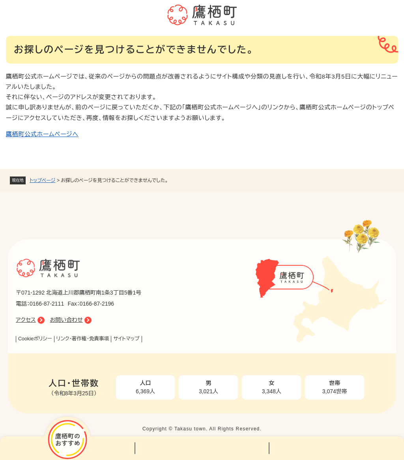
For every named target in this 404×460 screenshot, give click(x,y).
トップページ (43, 180)
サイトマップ (126, 339)
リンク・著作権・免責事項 (82, 339)
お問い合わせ (66, 320)
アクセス (26, 320)
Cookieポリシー (35, 339)
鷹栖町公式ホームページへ (42, 134)
